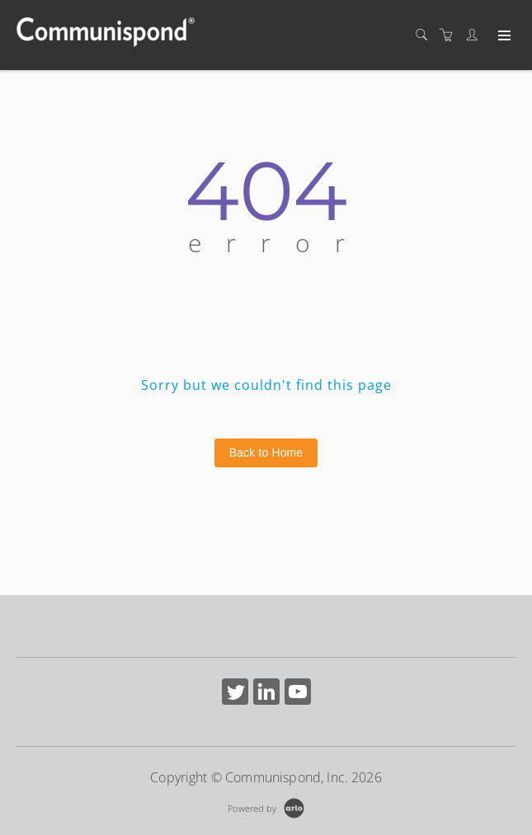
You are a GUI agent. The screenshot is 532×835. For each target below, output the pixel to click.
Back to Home (266, 452)
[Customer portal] (476, 35)
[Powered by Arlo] (266, 806)
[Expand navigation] (503, 36)
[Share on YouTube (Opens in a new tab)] (298, 693)
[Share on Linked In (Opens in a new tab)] (266, 693)
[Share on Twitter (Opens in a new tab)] (235, 693)
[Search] (425, 35)
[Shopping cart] (450, 35)
